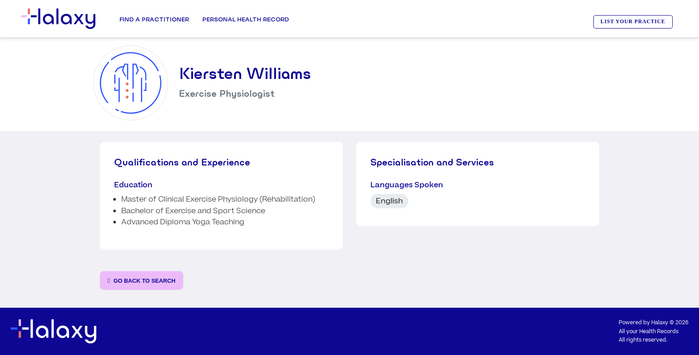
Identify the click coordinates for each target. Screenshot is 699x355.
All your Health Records (648, 331)
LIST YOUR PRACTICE (632, 22)
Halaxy (659, 322)
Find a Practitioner (154, 19)
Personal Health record (245, 19)
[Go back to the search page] (141, 280)
